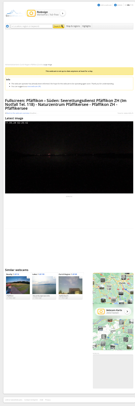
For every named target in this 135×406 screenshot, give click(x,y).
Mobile (119, 5)
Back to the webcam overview (18, 113)
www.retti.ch (128, 113)
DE (126, 5)
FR (132, 5)
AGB (41, 400)
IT (130, 5)
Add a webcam (106, 5)
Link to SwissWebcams (13, 400)
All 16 (16, 274)
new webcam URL (34, 86)
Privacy (48, 400)
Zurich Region (25, 65)
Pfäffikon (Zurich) (36, 65)
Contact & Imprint (31, 400)
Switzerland (15, 65)
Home (7, 65)
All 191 (42, 274)
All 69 (74, 274)
